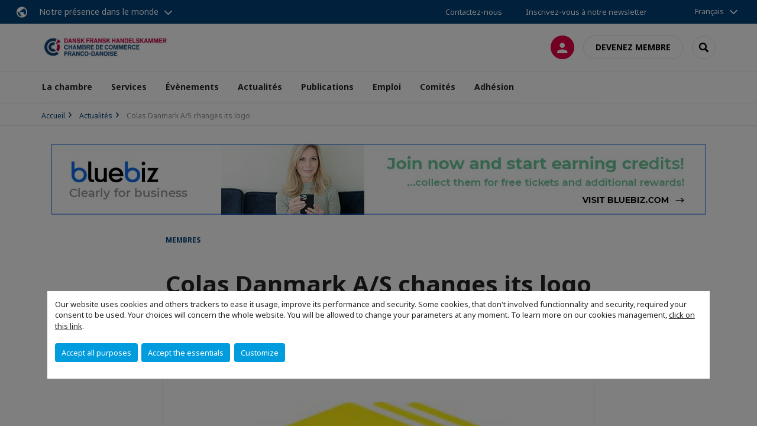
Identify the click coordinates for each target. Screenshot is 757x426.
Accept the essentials (186, 352)
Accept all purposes (96, 352)
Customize (260, 352)
